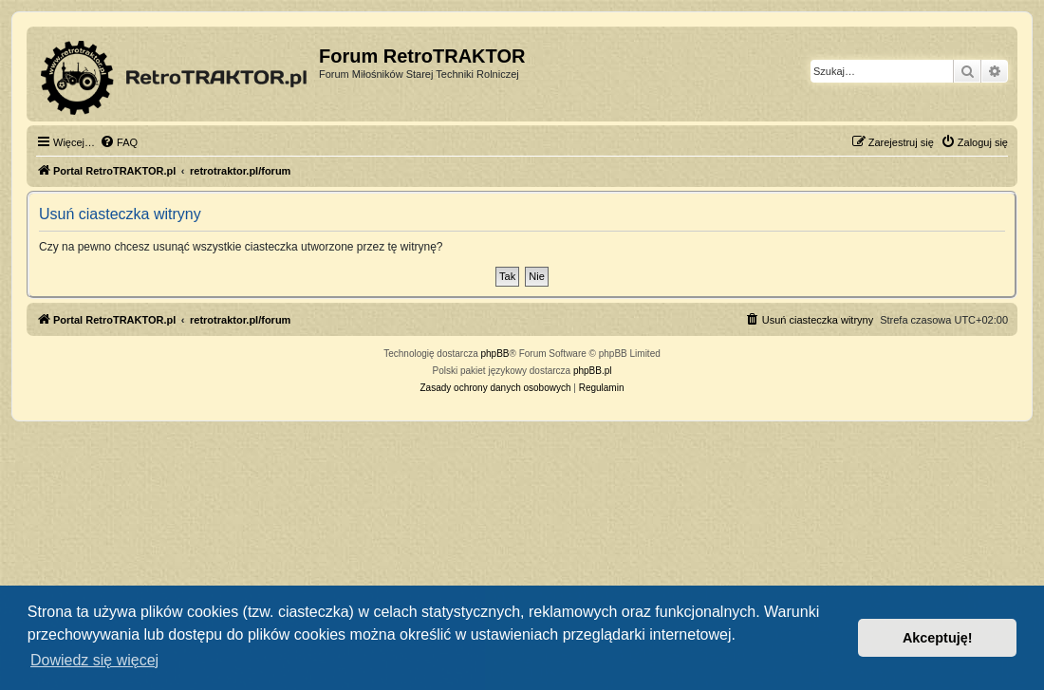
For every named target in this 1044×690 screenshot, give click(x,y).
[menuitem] (119, 142)
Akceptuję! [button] (938, 637)
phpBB (495, 353)
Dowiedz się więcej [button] (94, 660)
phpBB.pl (592, 370)
